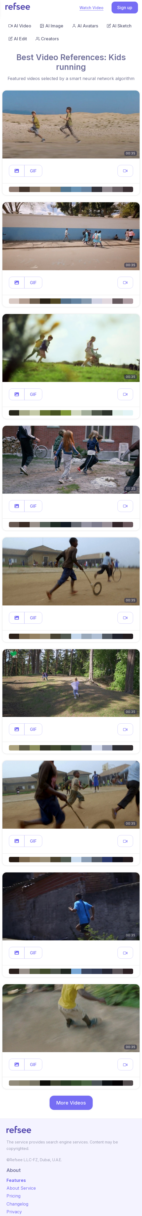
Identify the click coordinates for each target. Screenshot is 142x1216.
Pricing (13, 1196)
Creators (47, 38)
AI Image (51, 25)
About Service (21, 1188)
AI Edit (17, 38)
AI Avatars (85, 25)
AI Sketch (119, 25)
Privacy (14, 1211)
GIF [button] (33, 171)
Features (16, 1180)
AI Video (19, 25)
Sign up (124, 7)
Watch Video (91, 7)
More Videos (71, 1103)
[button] (17, 171)
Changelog (17, 1204)
